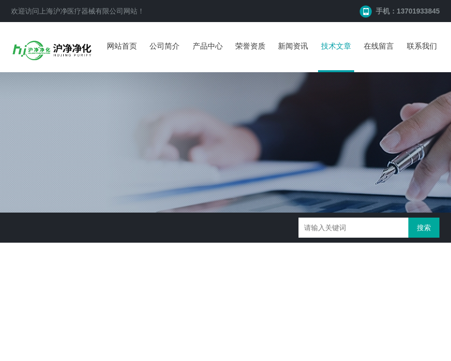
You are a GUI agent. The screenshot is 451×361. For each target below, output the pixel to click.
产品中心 (208, 46)
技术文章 (336, 46)
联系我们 (422, 46)
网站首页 (122, 46)
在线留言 (379, 46)
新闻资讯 (293, 46)
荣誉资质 (250, 46)
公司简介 (164, 46)
